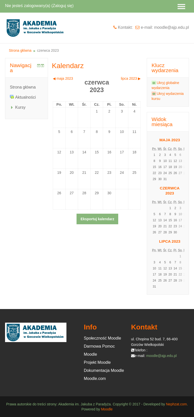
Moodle (107, 409)
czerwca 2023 (48, 50)
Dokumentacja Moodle (104, 370)
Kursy (20, 107)
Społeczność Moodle (102, 338)
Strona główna (23, 87)
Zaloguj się (62, 6)
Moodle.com (95, 378)
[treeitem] (26, 87)
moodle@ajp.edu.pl (161, 356)
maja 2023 (169, 140)
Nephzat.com (176, 404)
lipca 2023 (169, 241)
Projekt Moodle (97, 362)
